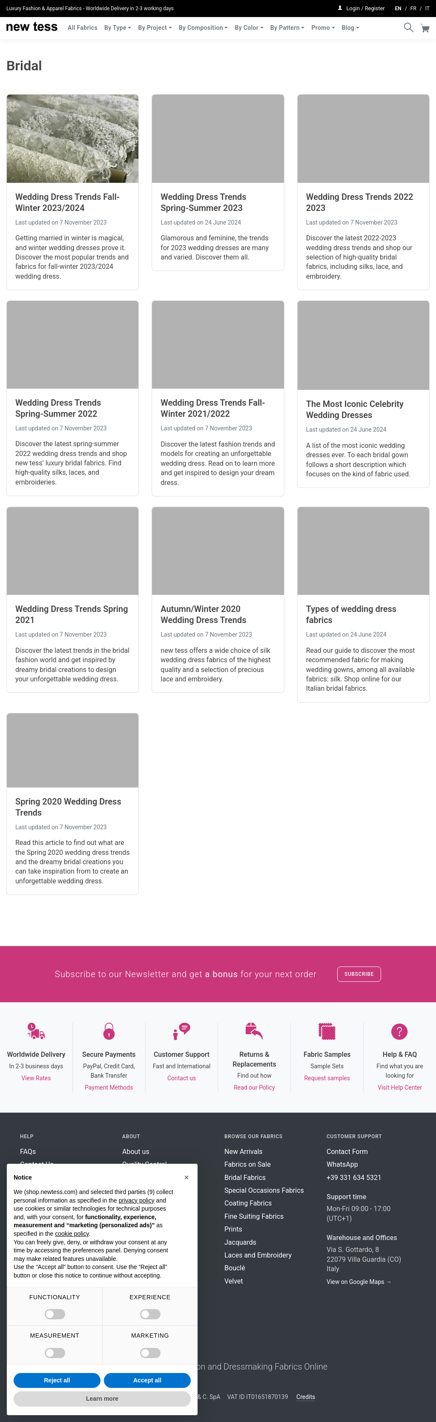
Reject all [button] (57, 1380)
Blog (348, 24)
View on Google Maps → (359, 1281)
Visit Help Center (400, 1087)
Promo (320, 24)
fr (413, 7)
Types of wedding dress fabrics (351, 614)
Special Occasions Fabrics (264, 1190)
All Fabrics (83, 24)
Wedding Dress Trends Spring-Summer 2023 (203, 202)
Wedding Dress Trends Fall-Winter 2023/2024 (67, 202)
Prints (233, 1229)
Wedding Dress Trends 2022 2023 (359, 202)
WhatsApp (342, 1164)
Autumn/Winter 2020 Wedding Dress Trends (203, 614)
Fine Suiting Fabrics (254, 1216)
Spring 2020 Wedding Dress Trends (68, 807)
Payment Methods (109, 1087)
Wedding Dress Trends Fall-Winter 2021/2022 (213, 408)
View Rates (36, 1078)
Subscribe (359, 974)
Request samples (327, 1078)
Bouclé (234, 1268)
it (427, 7)
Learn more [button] (102, 1398)
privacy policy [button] (137, 1200)
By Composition (201, 24)
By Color (246, 24)
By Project (152, 24)
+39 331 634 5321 (354, 1178)
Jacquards (240, 1242)
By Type (115, 24)
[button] (186, 1177)
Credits (305, 1396)
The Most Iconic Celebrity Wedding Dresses (355, 409)
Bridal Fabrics (245, 1178)
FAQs (28, 1152)
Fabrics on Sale (247, 1164)
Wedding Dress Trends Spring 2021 (71, 614)
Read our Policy (254, 1087)
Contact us (181, 1078)
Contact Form (347, 1152)
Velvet (233, 1281)
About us (135, 1152)
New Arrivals (243, 1152)
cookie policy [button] (72, 1233)
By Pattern (285, 24)
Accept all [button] (147, 1380)
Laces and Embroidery (258, 1255)
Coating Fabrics (248, 1203)
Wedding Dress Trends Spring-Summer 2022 (58, 408)
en (398, 7)
